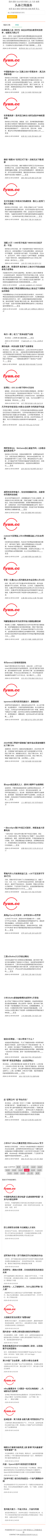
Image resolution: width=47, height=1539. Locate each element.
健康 (37, 1)
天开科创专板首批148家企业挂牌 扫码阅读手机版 (23, 407)
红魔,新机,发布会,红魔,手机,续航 (32, 598)
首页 (18, 1167)
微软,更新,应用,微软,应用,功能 (31, 178)
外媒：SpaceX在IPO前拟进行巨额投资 (19, 1464)
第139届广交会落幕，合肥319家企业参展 (20, 1361)
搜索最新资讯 (12, 17)
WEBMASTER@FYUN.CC (29, 1534)
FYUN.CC (19, 1530)
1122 (16, 1173)
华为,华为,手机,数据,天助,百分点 (32, 678)
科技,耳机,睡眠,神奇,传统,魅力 (31, 512)
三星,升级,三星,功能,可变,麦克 (31, 974)
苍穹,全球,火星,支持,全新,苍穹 (31, 933)
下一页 (30, 1173)
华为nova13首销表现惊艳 (15, 663)
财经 (18, 9)
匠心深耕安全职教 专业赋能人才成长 (19, 1227)
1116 (14, 1170)
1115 (8, 1170)
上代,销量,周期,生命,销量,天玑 (31, 556)
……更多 (37, 45)
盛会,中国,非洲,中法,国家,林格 (29, 1076)
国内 (10, 1)
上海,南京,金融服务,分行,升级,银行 (30, 285)
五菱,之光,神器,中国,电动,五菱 (31, 92)
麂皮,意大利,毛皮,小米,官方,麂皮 (32, 1159)
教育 (33, 9)
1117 (20, 1170)
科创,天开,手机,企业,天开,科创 (29, 425)
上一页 (25, 1167)
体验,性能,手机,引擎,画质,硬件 (31, 1057)
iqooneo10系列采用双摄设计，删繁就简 (21, 702)
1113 (33, 1167)
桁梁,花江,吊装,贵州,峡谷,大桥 (31, 136)
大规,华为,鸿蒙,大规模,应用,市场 (32, 639)
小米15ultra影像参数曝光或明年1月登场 (21, 998)
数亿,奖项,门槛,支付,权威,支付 (31, 219)
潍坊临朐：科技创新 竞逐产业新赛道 (17, 346)
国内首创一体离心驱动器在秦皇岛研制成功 (21, 1332)
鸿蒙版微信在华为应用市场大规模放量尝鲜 (22, 621)
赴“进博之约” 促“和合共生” (16, 1100)
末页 (37, 1173)
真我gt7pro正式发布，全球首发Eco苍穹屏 (22, 915)
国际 (14, 1)
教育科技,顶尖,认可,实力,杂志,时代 (30, 48)
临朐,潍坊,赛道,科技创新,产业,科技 (30, 364)
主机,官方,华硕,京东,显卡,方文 (31, 263)
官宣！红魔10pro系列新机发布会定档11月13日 (24, 580)
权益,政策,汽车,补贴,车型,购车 (31, 892)
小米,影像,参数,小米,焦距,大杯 (31, 1016)
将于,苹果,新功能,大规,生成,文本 (32, 403)
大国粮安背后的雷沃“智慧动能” (17, 1317)
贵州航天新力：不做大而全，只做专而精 (21, 1509)
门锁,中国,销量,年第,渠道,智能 (31, 761)
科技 (26, 9)
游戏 (30, 9)
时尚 (22, 1)
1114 (40, 1167)
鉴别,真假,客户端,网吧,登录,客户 (32, 469)
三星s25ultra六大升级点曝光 (16, 956)
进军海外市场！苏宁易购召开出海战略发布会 (23, 1255)
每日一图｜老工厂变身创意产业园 (18, 334)
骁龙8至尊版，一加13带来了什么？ (19, 1039)
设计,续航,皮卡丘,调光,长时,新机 (32, 719)
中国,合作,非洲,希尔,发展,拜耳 (31, 1120)
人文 (30, 1)
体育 (10, 9)
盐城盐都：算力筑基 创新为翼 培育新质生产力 (24, 1419)
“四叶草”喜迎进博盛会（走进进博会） (18, 1061)
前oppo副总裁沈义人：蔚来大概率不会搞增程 (24, 784)
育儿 (37, 9)
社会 (18, 1)
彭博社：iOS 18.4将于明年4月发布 (19, 388)
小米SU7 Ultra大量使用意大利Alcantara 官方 (23, 1143)
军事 (22, 9)
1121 (10, 1173)
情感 (26, 1)
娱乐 (14, 9)
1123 (23, 1173)
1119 (33, 1170)
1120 (39, 1170)
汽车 (33, 1)
